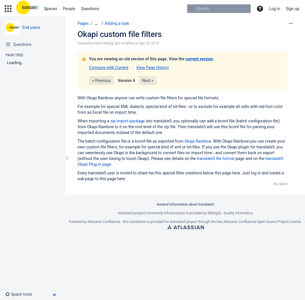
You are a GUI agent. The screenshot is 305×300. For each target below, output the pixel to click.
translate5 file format (216, 158)
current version (199, 59)
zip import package (127, 121)
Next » (147, 80)
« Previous (101, 80)
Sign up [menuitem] (292, 8)
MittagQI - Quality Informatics (230, 213)
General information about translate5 (185, 204)
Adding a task (117, 23)
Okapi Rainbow (198, 141)
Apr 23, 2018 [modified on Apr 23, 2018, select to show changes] (149, 43)
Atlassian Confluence (104, 222)
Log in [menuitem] (274, 8)
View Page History (152, 67)
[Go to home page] (27, 8)
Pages (83, 23)
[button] (8, 8)
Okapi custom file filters (119, 34)
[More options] (290, 23)
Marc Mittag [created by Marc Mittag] (104, 43)
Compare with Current (108, 67)
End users (31, 27)
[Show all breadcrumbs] (96, 23)
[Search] (191, 8)
